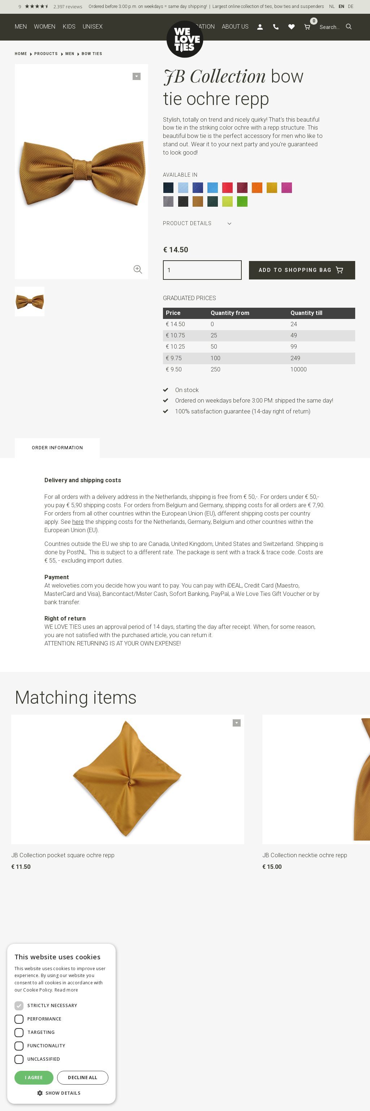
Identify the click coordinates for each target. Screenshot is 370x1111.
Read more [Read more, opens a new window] (66, 990)
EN (341, 6)
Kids (69, 26)
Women (44, 26)
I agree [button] (34, 1077)
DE (350, 6)
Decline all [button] (82, 1077)
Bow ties (92, 53)
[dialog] (61, 1024)
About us (235, 26)
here (78, 521)
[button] (349, 27)
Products (46, 53)
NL (332, 6)
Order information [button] (57, 447)
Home (21, 53)
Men (21, 26)
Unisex (93, 26)
